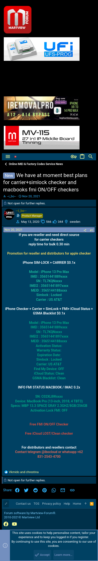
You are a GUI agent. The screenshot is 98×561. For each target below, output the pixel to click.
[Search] (90, 156)
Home (77, 503)
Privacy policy (51, 503)
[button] (8, 157)
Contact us (23, 503)
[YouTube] (14, 524)
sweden (75, 221)
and (24, 472)
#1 (91, 230)
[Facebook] (6, 524)
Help (67, 503)
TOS (36, 503)
